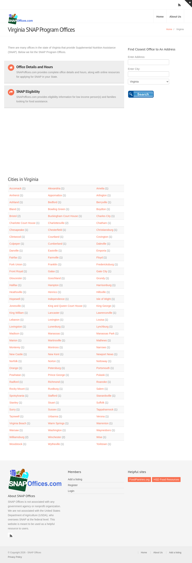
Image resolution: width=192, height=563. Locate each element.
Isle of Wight (103, 298)
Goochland (54, 278)
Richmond (54, 381)
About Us (175, 16)
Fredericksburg (105, 264)
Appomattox (55, 195)
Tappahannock (104, 409)
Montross (53, 347)
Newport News (104, 354)
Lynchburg (102, 326)
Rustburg (53, 388)
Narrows (101, 347)
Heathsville (15, 292)
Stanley (13, 402)
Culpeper (14, 243)
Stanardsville (103, 395)
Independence (56, 298)
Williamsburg (16, 437)
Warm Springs (56, 423)
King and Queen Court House (65, 305)
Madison (14, 333)
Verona (100, 416)
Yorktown (101, 444)
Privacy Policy (15, 557)
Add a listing (75, 479)
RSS (10, 535)
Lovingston (15, 326)
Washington (55, 430)
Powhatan (15, 374)
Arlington (101, 195)
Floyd (99, 257)
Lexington (53, 319)
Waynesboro (103, 430)
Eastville (53, 250)
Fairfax (13, 257)
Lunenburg (54, 326)
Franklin (52, 264)
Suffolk (100, 402)
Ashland (14, 202)
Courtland (53, 236)
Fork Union (15, 264)
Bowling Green (56, 209)
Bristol (13, 216)
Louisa (100, 319)
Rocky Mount (17, 388)
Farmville (53, 257)
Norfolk (13, 361)
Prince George (56, 374)
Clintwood (15, 236)
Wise (99, 437)
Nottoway (101, 361)
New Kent (53, 354)
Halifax (13, 285)
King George (103, 305)
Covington (102, 236)
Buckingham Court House (63, 216)
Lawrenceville (104, 312)
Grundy (100, 278)
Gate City (101, 271)
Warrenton (102, 423)
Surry (12, 409)
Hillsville (101, 292)
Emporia (101, 250)
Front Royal (16, 271)
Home (160, 16)
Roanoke (101, 381)
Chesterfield (55, 229)
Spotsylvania (16, 395)
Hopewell (14, 298)
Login (71, 490)
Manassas (54, 333)
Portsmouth (103, 368)
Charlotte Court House (22, 222)
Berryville (101, 202)
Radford (14, 381)
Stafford (52, 395)
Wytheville (54, 444)
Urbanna (53, 416)
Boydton (101, 209)
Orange (13, 368)
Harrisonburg (104, 285)
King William (16, 312)
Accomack (15, 188)
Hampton (53, 285)
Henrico (52, 292)
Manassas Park (105, 333)
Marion (13, 340)
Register (73, 485)
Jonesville (15, 305)
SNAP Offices (51, 19)
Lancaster (53, 312)
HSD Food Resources (166, 479)
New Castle (16, 354)
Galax (51, 271)
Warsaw (14, 430)
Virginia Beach (17, 423)
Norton (52, 361)
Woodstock (15, 444)
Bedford (52, 202)
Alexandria (54, 188)
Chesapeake (16, 229)
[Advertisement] (64, 140)
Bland (12, 209)
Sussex (52, 409)
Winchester (54, 437)
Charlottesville (56, 222)
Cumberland (55, 243)
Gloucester (15, 278)
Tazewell (14, 416)
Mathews (101, 340)
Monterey (14, 347)
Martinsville (54, 340)
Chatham (101, 222)
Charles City (103, 216)
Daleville (101, 243)
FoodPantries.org (139, 479)
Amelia (100, 188)
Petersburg (54, 368)
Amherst (14, 195)
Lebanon (14, 319)
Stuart (51, 402)
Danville (14, 250)
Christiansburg (104, 229)
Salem (100, 388)
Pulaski (100, 374)
